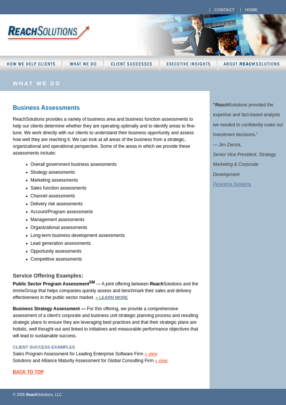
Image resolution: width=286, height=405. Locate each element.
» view (151, 353)
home (251, 10)
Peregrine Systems (232, 184)
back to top (28, 372)
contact (224, 10)
